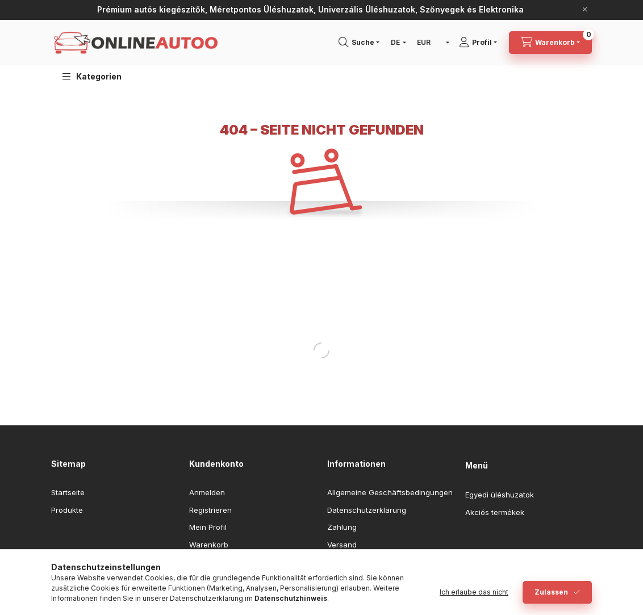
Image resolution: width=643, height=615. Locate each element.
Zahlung (342, 527)
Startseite (68, 492)
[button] (92, 76)
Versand (342, 544)
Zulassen (551, 592)
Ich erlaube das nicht (474, 592)
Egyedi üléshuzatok (499, 494)
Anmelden (207, 492)
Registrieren (210, 509)
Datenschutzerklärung (366, 509)
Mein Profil (208, 527)
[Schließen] (585, 9)
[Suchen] (363, 42)
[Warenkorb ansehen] (550, 42)
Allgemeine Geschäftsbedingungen (390, 492)
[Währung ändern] (430, 42)
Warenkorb (208, 544)
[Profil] (482, 42)
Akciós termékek (494, 512)
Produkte (67, 509)
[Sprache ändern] (396, 42)
